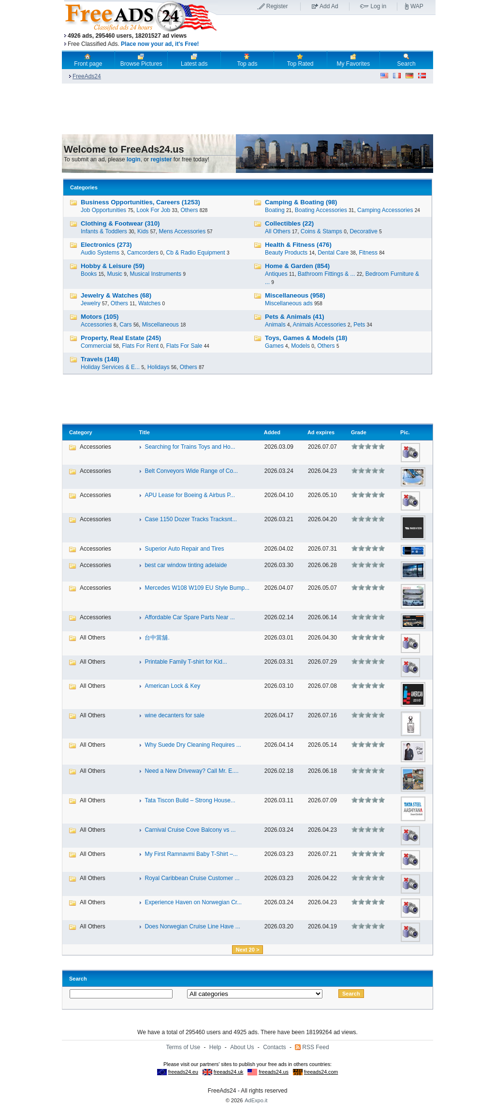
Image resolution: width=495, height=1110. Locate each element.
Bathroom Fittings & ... (326, 273)
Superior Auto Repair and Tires (184, 548)
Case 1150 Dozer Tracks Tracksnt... (191, 519)
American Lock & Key (172, 686)
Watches (149, 303)
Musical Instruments (155, 273)
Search (406, 60)
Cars (125, 324)
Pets (359, 324)
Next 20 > (248, 950)
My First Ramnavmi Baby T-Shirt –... (191, 854)
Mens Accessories (182, 231)
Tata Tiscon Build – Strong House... (190, 800)
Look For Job (153, 210)
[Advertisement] (326, 33)
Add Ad (329, 6)
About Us (242, 1047)
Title (144, 432)
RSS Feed (315, 1047)
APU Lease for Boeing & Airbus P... (190, 495)
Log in (378, 6)
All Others (278, 231)
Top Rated (300, 60)
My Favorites (353, 60)
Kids (142, 231)
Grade (358, 432)
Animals (275, 324)
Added (272, 432)
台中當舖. (157, 637)
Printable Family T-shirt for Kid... (186, 661)
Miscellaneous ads (289, 303)
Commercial (96, 345)
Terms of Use (183, 1047)
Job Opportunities (103, 210)
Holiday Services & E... (110, 367)
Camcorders (143, 252)
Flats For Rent (140, 345)
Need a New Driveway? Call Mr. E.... (191, 771)
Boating (275, 210)
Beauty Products (286, 252)
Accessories (96, 324)
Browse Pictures (141, 60)
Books (89, 273)
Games (274, 345)
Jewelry (91, 303)
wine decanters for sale (174, 715)
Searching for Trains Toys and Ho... (190, 446)
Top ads (247, 60)
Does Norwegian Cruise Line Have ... (192, 926)
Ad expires (321, 432)
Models (300, 345)
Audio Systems (100, 252)
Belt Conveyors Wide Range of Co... (191, 471)
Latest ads (194, 60)
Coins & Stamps (321, 231)
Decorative (363, 231)
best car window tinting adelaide (186, 565)
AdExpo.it (256, 1100)
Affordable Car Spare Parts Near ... (190, 617)
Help (215, 1047)
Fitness (368, 252)
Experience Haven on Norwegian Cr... (193, 902)
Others (189, 210)
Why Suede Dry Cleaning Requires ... (193, 744)
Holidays (158, 367)
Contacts (274, 1047)
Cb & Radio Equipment (195, 252)
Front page (88, 60)
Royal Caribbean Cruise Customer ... (192, 878)
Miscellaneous (160, 324)
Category (80, 432)
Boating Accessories (321, 210)
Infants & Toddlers (104, 231)
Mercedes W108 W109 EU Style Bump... (197, 587)
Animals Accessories (319, 324)
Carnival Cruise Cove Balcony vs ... (190, 829)
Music (114, 273)
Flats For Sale (184, 345)
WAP (416, 6)
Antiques (276, 273)
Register (277, 6)
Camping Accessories (385, 210)
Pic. (405, 432)
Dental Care (333, 252)
